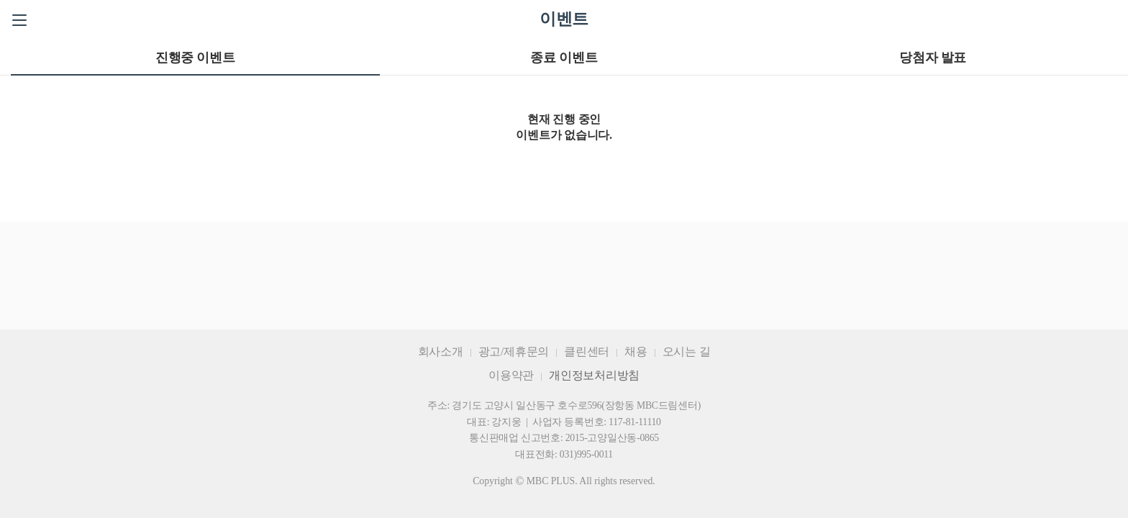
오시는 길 (687, 351)
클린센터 (586, 351)
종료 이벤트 (563, 57)
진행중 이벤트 (195, 57)
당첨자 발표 (932, 57)
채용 (635, 351)
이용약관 (511, 375)
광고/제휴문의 (514, 351)
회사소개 (440, 351)
